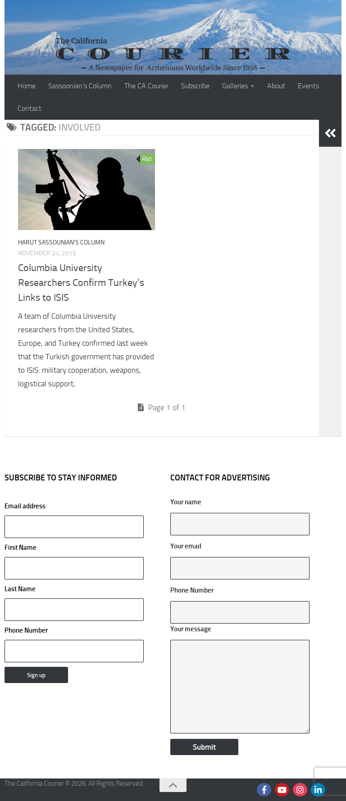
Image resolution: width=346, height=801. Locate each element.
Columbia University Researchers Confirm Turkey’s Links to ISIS (81, 282)
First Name (20, 547)
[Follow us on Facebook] (264, 789)
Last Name (20, 589)
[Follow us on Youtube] (282, 789)
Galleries (235, 85)
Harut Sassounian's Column (61, 242)
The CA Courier (146, 85)
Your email (185, 546)
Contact (29, 108)
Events (308, 85)
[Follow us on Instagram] (300, 789)
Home (27, 85)
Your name (185, 502)
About (276, 85)
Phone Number (26, 630)
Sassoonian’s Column (80, 85)
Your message (190, 629)
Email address (74, 520)
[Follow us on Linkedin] (318, 789)
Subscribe (195, 85)
